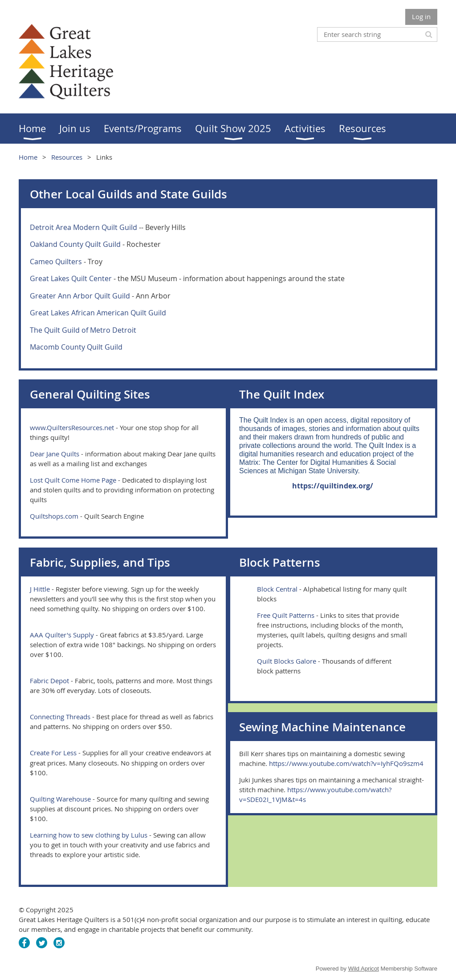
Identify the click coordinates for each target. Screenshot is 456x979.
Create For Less (53, 752)
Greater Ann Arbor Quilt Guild (80, 296)
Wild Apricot (363, 968)
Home (28, 157)
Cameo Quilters (56, 261)
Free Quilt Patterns (285, 615)
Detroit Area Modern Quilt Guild (83, 227)
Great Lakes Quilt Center (71, 278)
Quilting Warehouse (60, 798)
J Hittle (40, 588)
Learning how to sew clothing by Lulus (88, 834)
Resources (66, 157)
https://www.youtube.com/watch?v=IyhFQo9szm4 (346, 763)
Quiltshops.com (54, 516)
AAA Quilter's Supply (62, 634)
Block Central (277, 588)
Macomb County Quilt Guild (76, 347)
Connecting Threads (60, 716)
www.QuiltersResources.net (72, 427)
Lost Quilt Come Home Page (73, 479)
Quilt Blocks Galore (286, 661)
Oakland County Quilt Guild (75, 244)
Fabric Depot (49, 680)
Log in (421, 16)
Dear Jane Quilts (54, 453)
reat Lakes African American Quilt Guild (100, 313)
